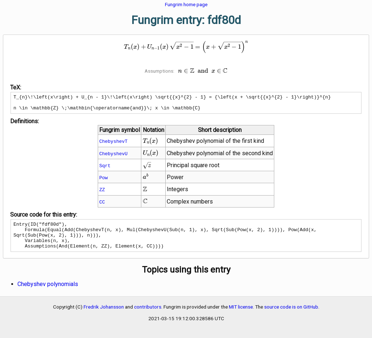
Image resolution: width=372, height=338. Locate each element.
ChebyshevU (113, 156)
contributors (147, 315)
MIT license (241, 315)
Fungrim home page (186, 4)
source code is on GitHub (291, 315)
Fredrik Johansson (104, 315)
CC (102, 205)
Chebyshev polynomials (47, 292)
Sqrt (104, 168)
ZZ (102, 192)
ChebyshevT (113, 144)
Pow (103, 180)
